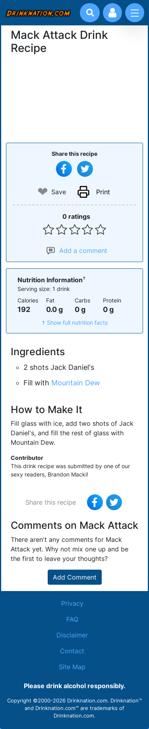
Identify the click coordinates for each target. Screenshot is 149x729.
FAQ (72, 619)
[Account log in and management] (112, 12)
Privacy (72, 603)
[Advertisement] (74, 97)
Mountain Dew (75, 383)
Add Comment (75, 577)
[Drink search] (90, 12)
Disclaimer (72, 635)
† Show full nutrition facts (75, 322)
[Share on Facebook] (64, 169)
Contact (72, 651)
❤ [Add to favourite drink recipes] (42, 191)
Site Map (72, 667)
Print (103, 192)
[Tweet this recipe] (85, 169)
